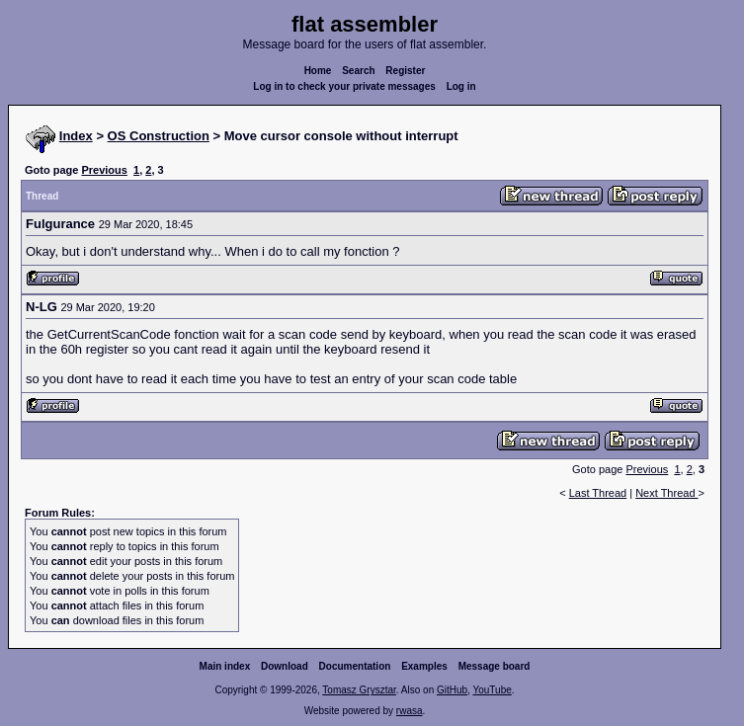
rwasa (409, 710)
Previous (103, 170)
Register (405, 70)
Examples (424, 666)
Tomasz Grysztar (358, 690)
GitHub (452, 690)
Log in (461, 86)
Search (358, 70)
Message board (494, 666)
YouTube (491, 690)
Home (318, 70)
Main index (225, 666)
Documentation (355, 666)
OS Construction (158, 135)
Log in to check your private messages (344, 86)
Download (284, 666)
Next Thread (666, 493)
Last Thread (598, 493)
